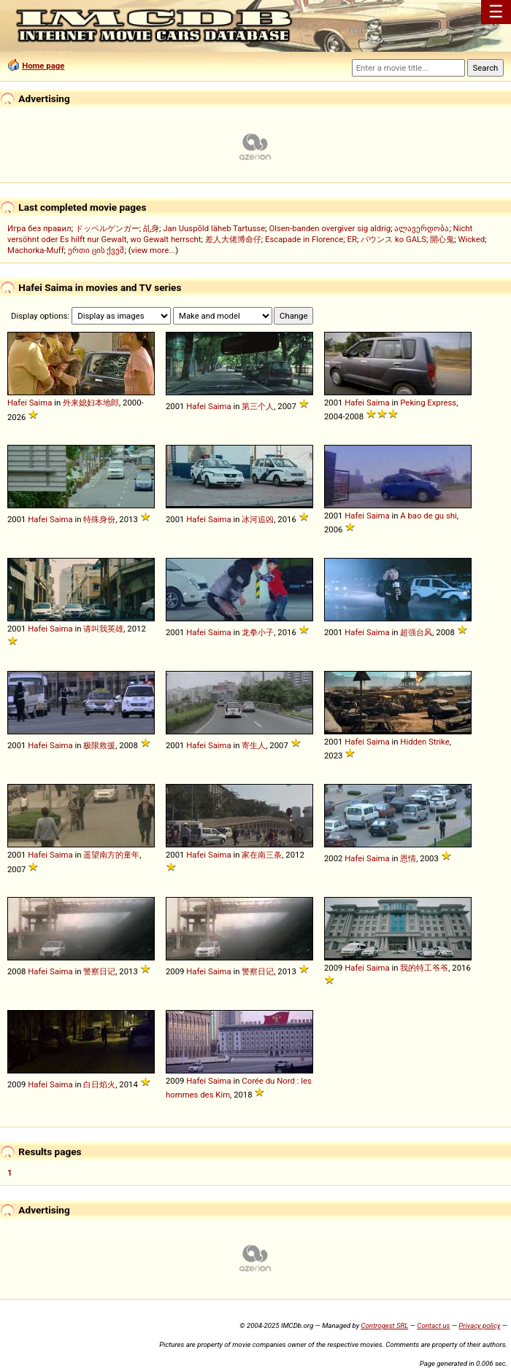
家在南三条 (262, 855)
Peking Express (428, 402)
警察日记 (99, 971)
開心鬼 (442, 239)
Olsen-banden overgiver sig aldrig (330, 228)
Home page (43, 66)
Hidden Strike (424, 742)
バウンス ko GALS (393, 239)
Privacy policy (479, 1325)
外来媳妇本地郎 (91, 402)
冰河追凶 (258, 519)
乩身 (151, 228)
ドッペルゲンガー (107, 228)
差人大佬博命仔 (233, 239)
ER (352, 239)
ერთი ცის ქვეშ (96, 250)
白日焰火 (99, 1084)
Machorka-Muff (35, 250)
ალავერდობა (421, 228)
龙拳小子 (258, 632)
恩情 (408, 858)
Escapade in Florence (304, 239)
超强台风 (416, 632)
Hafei (17, 402)
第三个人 (258, 406)
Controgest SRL (384, 1325)
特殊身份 (99, 519)
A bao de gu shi (428, 515)
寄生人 (254, 745)
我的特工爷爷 (424, 968)
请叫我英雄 (103, 629)
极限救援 (99, 745)
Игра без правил (39, 228)
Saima (41, 402)
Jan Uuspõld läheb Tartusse (214, 228)
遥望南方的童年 (111, 855)
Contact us (433, 1325)
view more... (153, 250)
